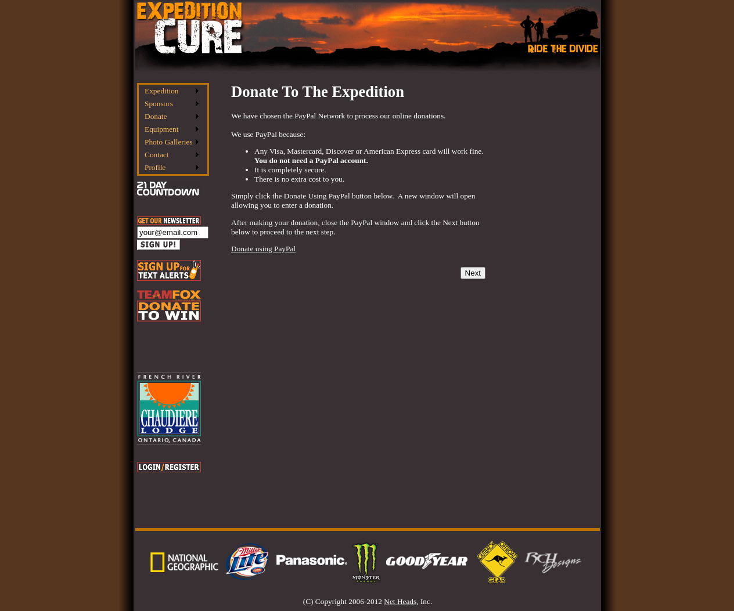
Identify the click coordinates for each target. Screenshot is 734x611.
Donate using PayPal (263, 248)
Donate (156, 116)
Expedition (162, 90)
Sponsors (159, 103)
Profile (155, 167)
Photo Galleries (169, 142)
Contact (156, 154)
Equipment (162, 129)
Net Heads (400, 601)
